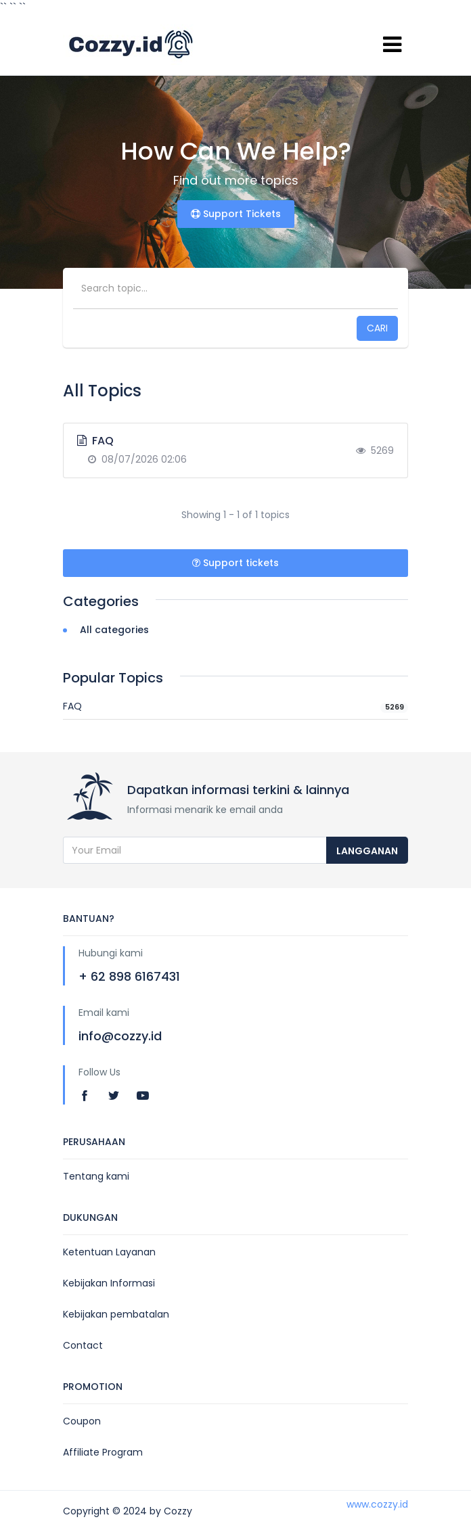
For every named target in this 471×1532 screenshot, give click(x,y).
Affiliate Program (103, 1452)
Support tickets (235, 563)
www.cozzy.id (377, 1504)
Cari (377, 328)
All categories (106, 629)
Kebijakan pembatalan (116, 1314)
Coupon (82, 1421)
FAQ (235, 706)
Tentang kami (96, 1176)
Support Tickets (236, 213)
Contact (83, 1345)
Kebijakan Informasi (109, 1283)
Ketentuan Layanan (109, 1252)
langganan (367, 851)
